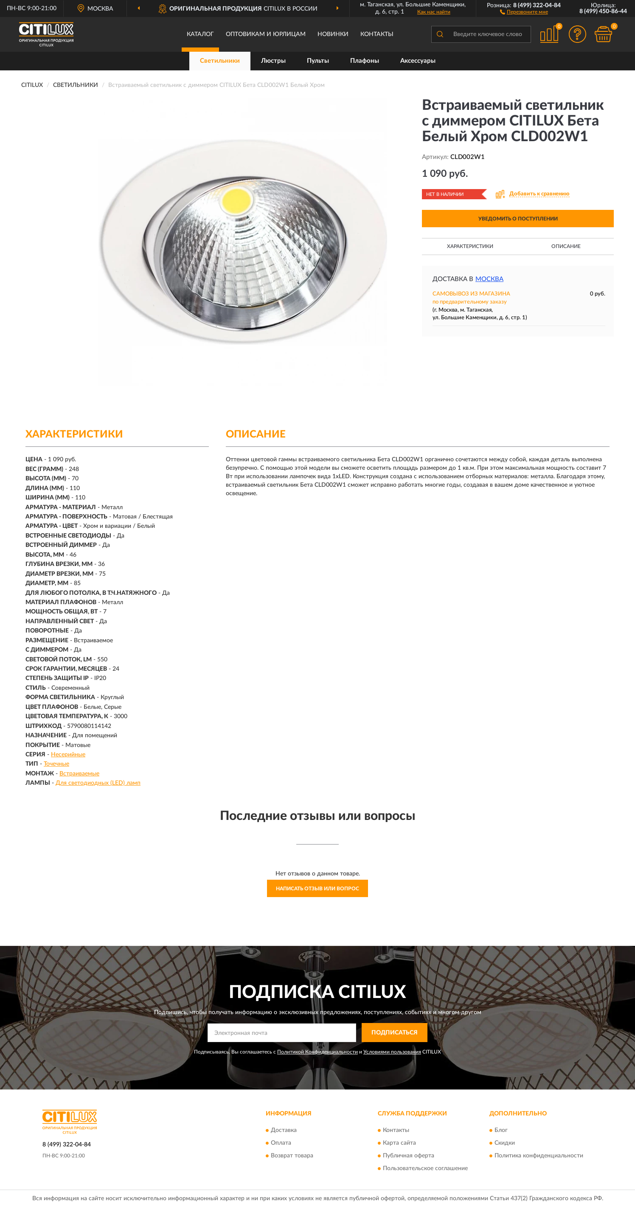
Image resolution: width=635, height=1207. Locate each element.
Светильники (220, 61)
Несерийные (68, 755)
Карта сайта (399, 1143)
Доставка (284, 1130)
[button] (524, 11)
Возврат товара (292, 1156)
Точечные (56, 764)
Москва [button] (489, 279)
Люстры (273, 61)
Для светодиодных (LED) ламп (98, 783)
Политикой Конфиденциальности (317, 1051)
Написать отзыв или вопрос (317, 888)
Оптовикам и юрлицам (266, 34)
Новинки (333, 34)
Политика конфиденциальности (539, 1156)
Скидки (505, 1143)
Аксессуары (418, 61)
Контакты (376, 34)
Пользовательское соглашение (425, 1168)
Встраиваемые (79, 774)
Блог (501, 1130)
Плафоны (364, 61)
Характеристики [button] (470, 246)
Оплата (281, 1143)
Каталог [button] (200, 34)
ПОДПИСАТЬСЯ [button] (394, 1033)
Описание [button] (566, 246)
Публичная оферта (408, 1156)
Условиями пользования (392, 1051)
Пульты (318, 61)
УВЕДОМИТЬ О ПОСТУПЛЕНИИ (518, 218)
